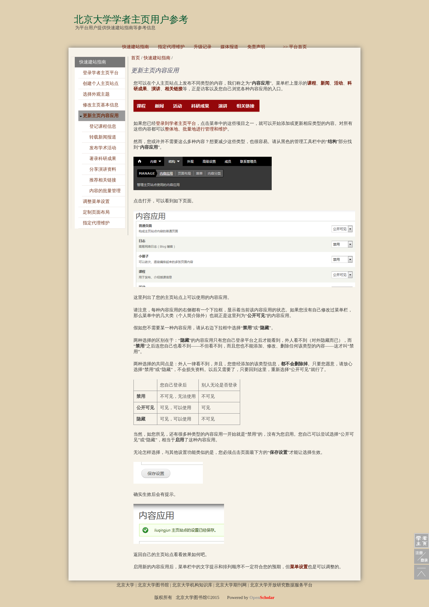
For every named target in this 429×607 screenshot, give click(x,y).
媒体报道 (229, 46)
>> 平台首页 (290, 46)
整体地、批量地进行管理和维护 (196, 129)
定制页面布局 (96, 212)
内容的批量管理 (105, 190)
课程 (311, 83)
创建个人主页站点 (101, 83)
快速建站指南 (135, 46)
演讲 (155, 88)
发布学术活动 (102, 147)
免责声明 (256, 46)
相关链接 (174, 88)
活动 (338, 83)
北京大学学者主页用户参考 (131, 19)
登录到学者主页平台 (176, 123)
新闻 (325, 83)
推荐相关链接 (102, 180)
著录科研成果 (102, 158)
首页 (135, 57)
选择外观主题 (96, 94)
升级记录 (203, 46)
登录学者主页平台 (101, 72)
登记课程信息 (102, 126)
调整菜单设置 (96, 201)
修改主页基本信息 (101, 105)
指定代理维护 (171, 46)
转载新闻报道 (102, 137)
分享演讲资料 (102, 169)
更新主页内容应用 (101, 115)
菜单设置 (299, 566)
